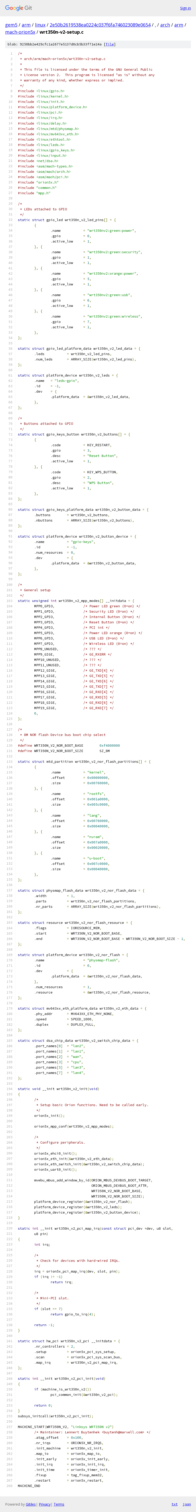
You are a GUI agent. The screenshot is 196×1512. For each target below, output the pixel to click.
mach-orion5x (20, 32)
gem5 (11, 25)
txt (175, 1504)
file (110, 44)
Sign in (185, 8)
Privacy (45, 1504)
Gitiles (31, 1504)
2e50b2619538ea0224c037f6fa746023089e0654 (100, 25)
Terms (59, 1504)
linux (40, 25)
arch (165, 25)
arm (26, 25)
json (187, 1504)
